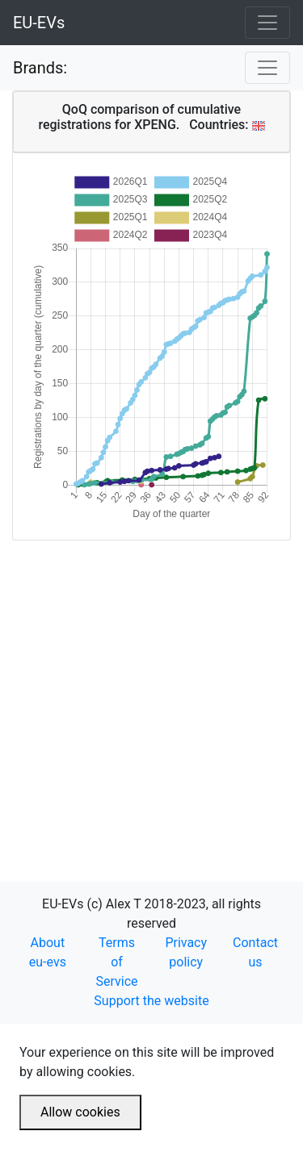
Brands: (40, 67)
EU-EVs (39, 22)
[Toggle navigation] (267, 22)
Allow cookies (80, 1112)
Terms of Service (117, 962)
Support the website (151, 1000)
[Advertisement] (151, 691)
